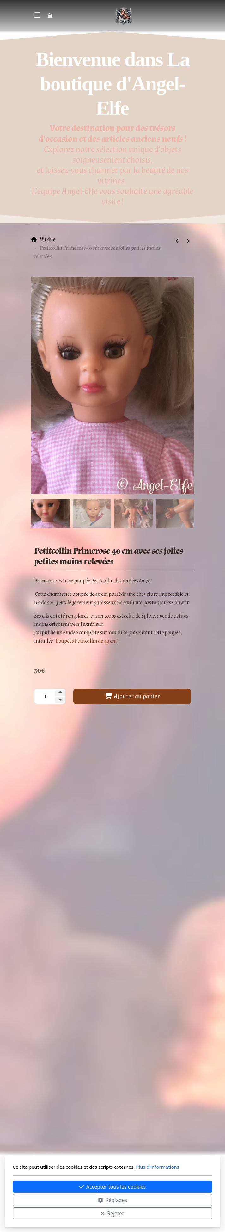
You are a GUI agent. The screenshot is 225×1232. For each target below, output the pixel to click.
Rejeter (112, 1213)
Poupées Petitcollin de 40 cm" (87, 640)
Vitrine (48, 239)
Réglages (112, 1200)
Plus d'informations (157, 1167)
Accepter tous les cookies (112, 1186)
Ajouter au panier (132, 696)
